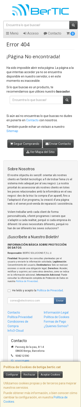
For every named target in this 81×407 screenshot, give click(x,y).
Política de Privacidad (27, 281)
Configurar (12, 374)
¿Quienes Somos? (56, 326)
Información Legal (56, 312)
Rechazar (29, 374)
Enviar (60, 300)
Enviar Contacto (58, 143)
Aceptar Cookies (50, 374)
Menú (12, 33)
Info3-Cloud (16, 330)
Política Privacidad (20, 317)
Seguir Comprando (24, 143)
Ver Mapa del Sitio (40, 152)
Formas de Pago (55, 321)
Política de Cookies (56, 317)
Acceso (31, 33)
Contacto (52, 33)
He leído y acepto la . (38, 290)
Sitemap (12, 131)
